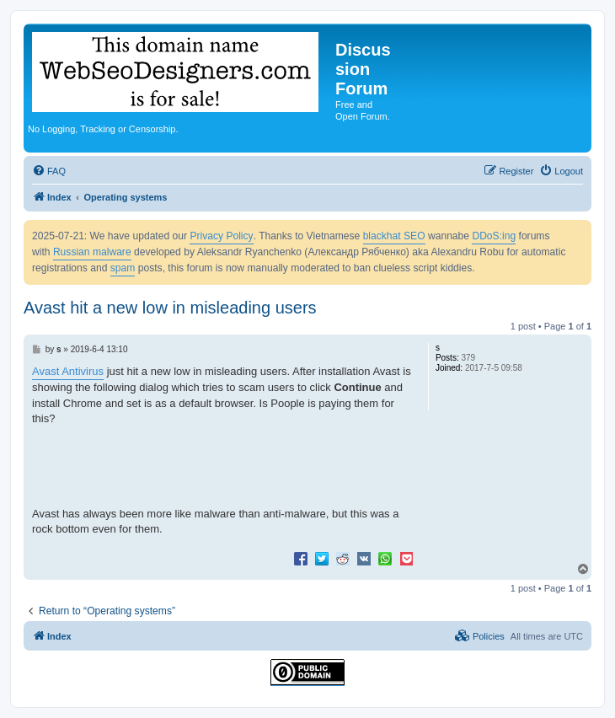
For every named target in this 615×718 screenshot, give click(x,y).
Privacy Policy (221, 236)
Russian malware (92, 252)
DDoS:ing (494, 236)
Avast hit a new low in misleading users (170, 307)
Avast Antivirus (68, 371)
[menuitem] (49, 171)
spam (123, 268)
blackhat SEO (394, 236)
